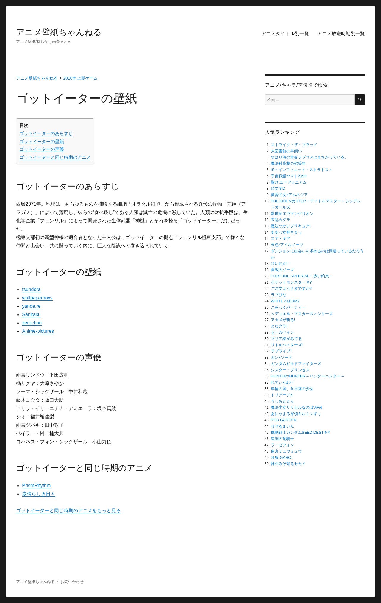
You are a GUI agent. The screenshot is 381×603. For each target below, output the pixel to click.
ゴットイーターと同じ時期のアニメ (55, 157)
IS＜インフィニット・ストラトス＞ (301, 169)
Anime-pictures (38, 331)
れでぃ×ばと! (282, 382)
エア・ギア (280, 238)
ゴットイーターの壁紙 (41, 141)
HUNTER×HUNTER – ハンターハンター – (307, 376)
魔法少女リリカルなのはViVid (296, 407)
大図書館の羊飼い (286, 151)
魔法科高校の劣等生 (288, 163)
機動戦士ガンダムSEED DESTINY (300, 432)
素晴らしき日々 (38, 493)
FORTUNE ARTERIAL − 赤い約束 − (301, 276)
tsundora (31, 289)
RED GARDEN (284, 420)
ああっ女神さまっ (286, 232)
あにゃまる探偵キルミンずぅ (296, 413)
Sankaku (31, 314)
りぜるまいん (282, 426)
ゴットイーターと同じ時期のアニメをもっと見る (68, 510)
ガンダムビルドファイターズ (296, 363)
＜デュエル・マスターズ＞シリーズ (302, 313)
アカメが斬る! (283, 320)
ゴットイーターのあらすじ (46, 133)
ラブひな (278, 295)
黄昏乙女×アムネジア (289, 194)
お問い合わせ (72, 581)
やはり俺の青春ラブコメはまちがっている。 (309, 157)
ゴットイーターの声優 (41, 149)
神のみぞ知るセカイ (288, 463)
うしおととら (282, 401)
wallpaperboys (37, 297)
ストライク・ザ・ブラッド (294, 144)
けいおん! (279, 263)
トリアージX (282, 395)
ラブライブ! (281, 351)
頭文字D (278, 188)
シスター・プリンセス (290, 370)
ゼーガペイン (282, 332)
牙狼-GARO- (282, 457)
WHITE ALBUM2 (285, 301)
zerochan (32, 322)
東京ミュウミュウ (286, 451)
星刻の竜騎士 (282, 438)
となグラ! (279, 326)
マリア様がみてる (286, 338)
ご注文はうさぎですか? (291, 288)
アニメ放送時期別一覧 (341, 33)
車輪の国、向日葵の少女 (292, 388)
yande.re (31, 306)
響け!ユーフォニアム (289, 182)
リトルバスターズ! (287, 345)
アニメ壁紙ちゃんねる (59, 32)
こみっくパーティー (288, 307)
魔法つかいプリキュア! (291, 226)
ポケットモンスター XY (291, 282)
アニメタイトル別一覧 (285, 33)
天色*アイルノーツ (287, 245)
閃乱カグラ (280, 219)
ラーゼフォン (282, 445)
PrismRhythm (36, 485)
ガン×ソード (282, 357)
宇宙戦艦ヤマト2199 (289, 176)
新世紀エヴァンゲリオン (292, 213)
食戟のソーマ (282, 270)
